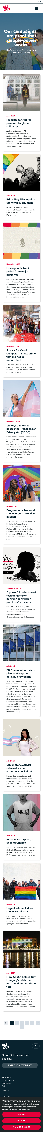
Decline (21, 1121)
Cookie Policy (6, 1083)
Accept (21, 1114)
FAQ (3, 1086)
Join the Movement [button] (20, 1065)
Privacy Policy (6, 1077)
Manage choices (21, 1127)
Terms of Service (8, 1080)
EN (39, 2)
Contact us (5, 1090)
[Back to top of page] (36, 1046)
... (22, 1028)
